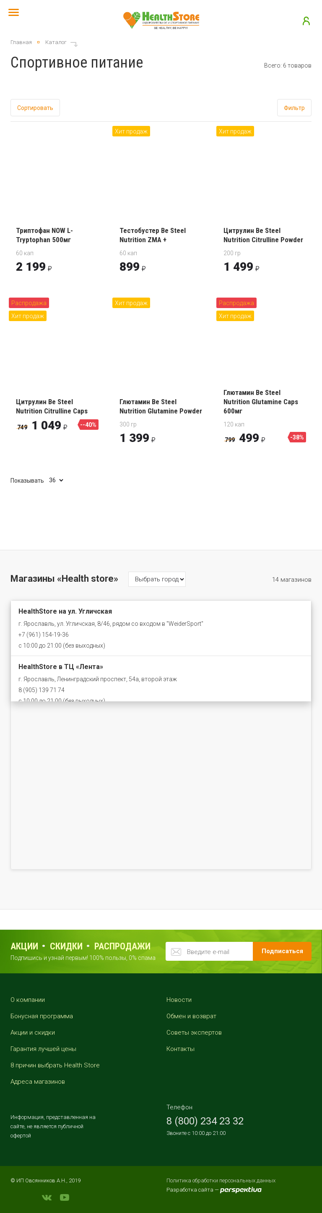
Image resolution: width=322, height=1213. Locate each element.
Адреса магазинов (37, 1081)
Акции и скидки (32, 1032)
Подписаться (282, 951)
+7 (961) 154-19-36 (43, 634)
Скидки (66, 946)
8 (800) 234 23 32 (205, 1121)
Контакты (180, 1049)
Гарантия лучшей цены (43, 1049)
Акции (24, 946)
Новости (179, 1000)
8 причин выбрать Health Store (55, 1065)
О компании (27, 1000)
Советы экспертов (194, 1032)
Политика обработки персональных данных (220, 1180)
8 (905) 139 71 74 (41, 690)
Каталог (56, 42)
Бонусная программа (41, 1016)
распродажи (122, 946)
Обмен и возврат (191, 1016)
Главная (21, 42)
